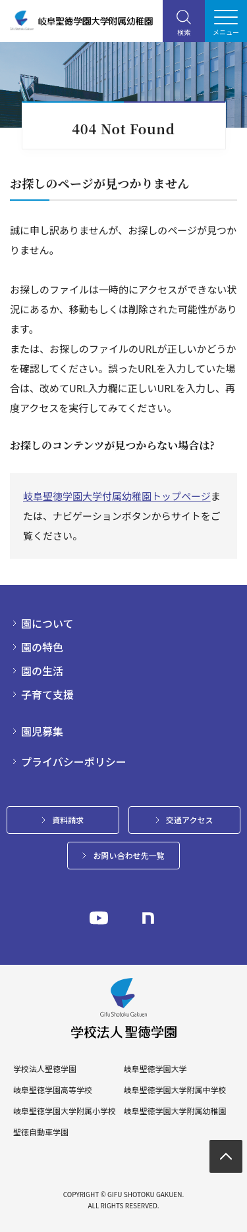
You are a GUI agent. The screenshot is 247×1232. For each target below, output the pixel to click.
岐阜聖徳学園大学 (154, 1069)
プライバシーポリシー (73, 761)
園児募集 (42, 731)
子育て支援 (47, 694)
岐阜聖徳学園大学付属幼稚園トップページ (117, 496)
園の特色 (42, 647)
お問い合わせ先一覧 (128, 855)
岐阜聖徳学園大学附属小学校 (64, 1111)
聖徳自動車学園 (41, 1132)
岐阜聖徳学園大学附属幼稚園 (174, 1111)
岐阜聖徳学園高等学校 (52, 1090)
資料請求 (68, 819)
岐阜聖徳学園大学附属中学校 (174, 1090)
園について (47, 623)
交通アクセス (189, 819)
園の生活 (42, 670)
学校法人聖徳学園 (44, 1069)
